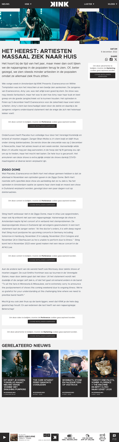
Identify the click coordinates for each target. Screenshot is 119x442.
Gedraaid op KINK (24, 440)
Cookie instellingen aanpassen (42, 126)
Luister (89, 4)
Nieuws (5, 4)
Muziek (112, 4)
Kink (28, 4)
